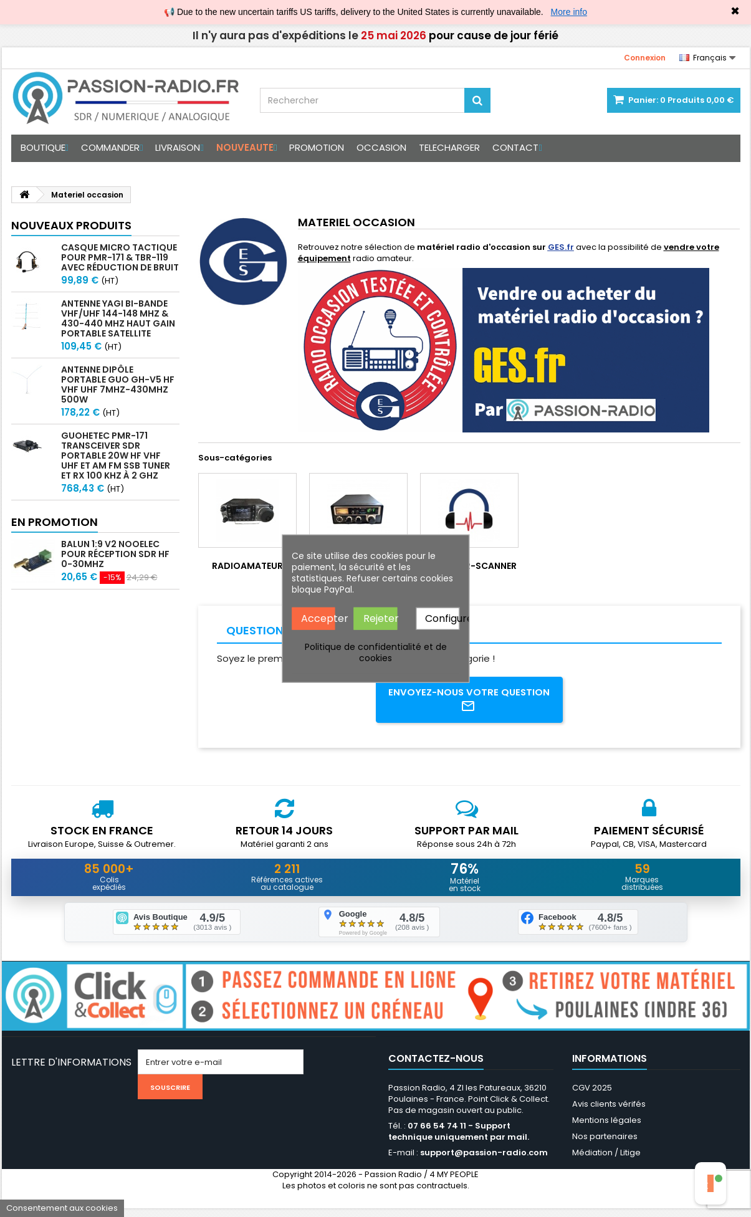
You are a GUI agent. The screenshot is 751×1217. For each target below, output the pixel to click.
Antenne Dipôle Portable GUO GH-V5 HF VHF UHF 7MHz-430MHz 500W (118, 384)
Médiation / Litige (606, 1161)
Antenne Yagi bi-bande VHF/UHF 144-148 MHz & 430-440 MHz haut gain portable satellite (118, 318)
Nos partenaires (605, 1145)
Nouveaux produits (71, 225)
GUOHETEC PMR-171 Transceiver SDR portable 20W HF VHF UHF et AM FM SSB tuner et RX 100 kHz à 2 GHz (115, 455)
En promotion (54, 522)
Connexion (645, 57)
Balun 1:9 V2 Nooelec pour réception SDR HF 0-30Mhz (115, 554)
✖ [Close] (735, 11)
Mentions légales (606, 1129)
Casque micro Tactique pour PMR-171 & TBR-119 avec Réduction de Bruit (120, 257)
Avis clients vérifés (609, 1113)
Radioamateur (247, 566)
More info (569, 12)
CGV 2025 (592, 1096)
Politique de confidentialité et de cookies (376, 652)
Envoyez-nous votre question (469, 702)
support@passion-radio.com (484, 1161)
